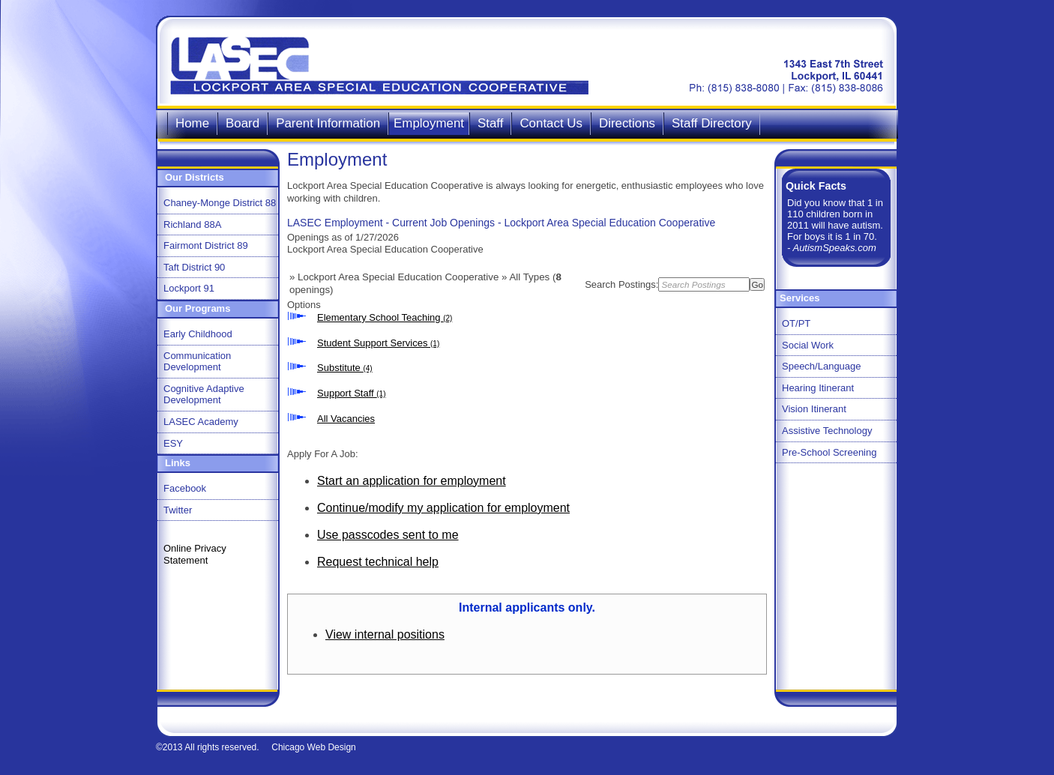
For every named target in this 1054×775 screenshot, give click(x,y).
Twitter (177, 510)
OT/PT (796, 323)
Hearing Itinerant (818, 387)
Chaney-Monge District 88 (219, 202)
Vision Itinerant (814, 408)
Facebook (184, 488)
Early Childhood (197, 334)
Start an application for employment (411, 480)
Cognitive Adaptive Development (203, 394)
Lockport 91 (188, 288)
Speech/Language (821, 366)
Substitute (345, 367)
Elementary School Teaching (384, 317)
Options (304, 304)
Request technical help (378, 561)
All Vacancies (346, 418)
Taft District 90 (194, 267)
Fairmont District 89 (205, 245)
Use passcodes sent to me (388, 534)
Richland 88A (192, 224)
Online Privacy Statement (194, 554)
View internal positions (385, 634)
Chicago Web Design (313, 747)
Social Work (808, 345)
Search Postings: (621, 284)
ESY (173, 443)
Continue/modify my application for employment (443, 507)
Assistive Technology (827, 430)
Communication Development (197, 361)
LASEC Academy (200, 421)
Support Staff (351, 393)
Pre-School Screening (829, 452)
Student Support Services (378, 343)
